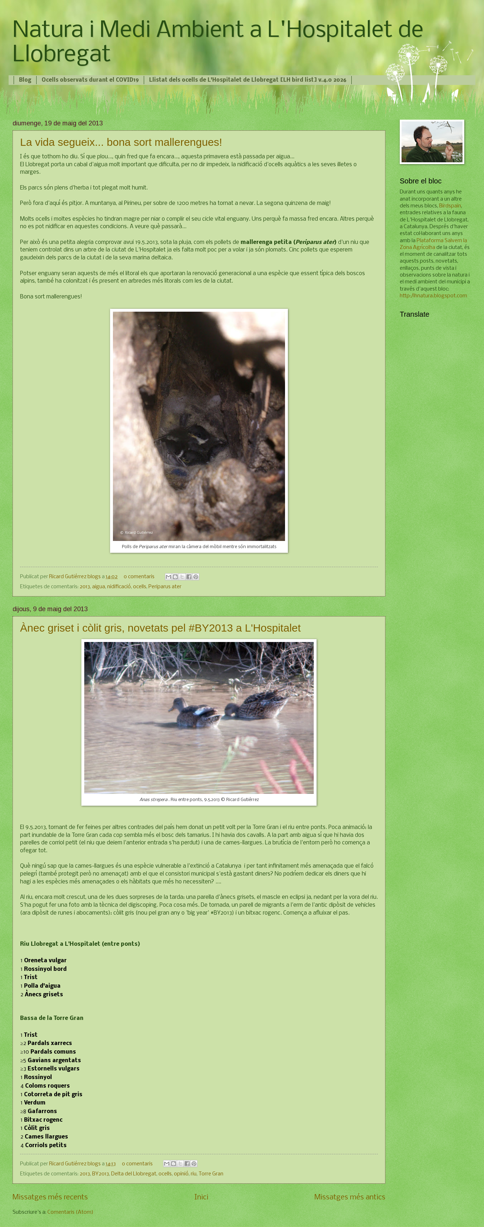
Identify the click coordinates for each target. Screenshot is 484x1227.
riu (193, 1174)
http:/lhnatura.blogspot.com (433, 296)
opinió (181, 1174)
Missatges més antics (349, 1197)
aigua (98, 587)
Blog (25, 80)
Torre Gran (211, 1174)
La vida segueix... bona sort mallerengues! (121, 142)
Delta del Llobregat (133, 1174)
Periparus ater (164, 587)
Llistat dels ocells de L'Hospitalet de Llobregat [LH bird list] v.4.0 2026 (247, 80)
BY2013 (100, 1174)
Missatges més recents (50, 1197)
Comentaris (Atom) (70, 1212)
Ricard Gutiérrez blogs (75, 577)
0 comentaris (139, 577)
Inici (201, 1197)
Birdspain (450, 206)
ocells (139, 587)
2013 (85, 587)
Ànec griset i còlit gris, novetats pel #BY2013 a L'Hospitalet (160, 628)
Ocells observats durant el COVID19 (90, 80)
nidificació (119, 587)
